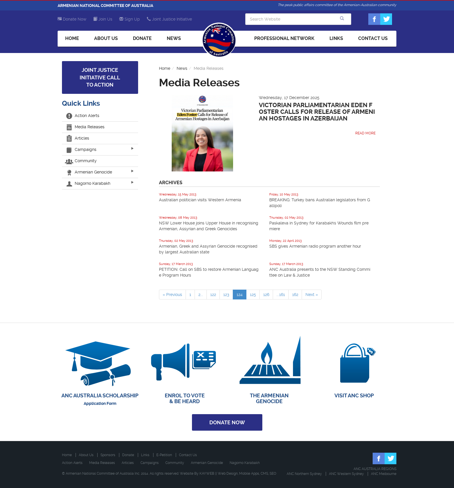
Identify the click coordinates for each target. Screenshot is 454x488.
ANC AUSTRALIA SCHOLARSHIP (99, 395)
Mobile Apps (249, 473)
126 (266, 294)
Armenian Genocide (89, 172)
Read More (365, 133)
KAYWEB (206, 473)
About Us (106, 38)
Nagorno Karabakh (88, 183)
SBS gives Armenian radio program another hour (315, 246)
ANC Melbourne (383, 474)
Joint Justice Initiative (169, 19)
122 (213, 294)
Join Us (102, 19)
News (174, 38)
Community (81, 160)
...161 (281, 294)
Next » (311, 294)
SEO (273, 473)
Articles (77, 138)
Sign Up (129, 19)
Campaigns (81, 149)
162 (295, 294)
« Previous (172, 294)
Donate (142, 38)
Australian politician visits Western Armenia (200, 200)
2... (200, 294)
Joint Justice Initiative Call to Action (100, 77)
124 (240, 294)
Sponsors (107, 455)
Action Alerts (82, 115)
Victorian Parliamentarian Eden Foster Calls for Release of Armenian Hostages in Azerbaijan (317, 112)
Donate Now (72, 19)
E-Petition (164, 455)
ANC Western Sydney (346, 474)
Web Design (228, 473)
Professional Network (284, 38)
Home (72, 38)
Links (336, 38)
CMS (264, 473)
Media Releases (85, 127)
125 (253, 294)
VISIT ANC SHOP (354, 395)
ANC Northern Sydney (304, 474)
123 (226, 294)
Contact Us (373, 38)
